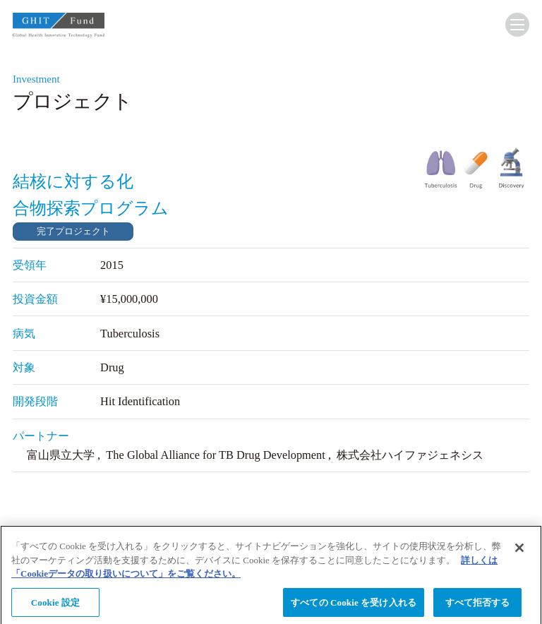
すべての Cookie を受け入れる (353, 606)
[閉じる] (519, 551)
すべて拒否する (477, 606)
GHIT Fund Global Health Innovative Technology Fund (58, 28)
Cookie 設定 (55, 606)
